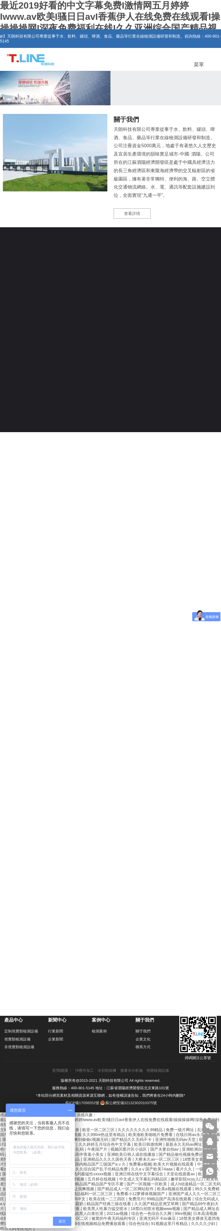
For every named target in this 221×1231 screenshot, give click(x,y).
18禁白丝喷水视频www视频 (156, 1208)
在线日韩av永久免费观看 (198, 1134)
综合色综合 (139, 1223)
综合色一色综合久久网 (152, 1213)
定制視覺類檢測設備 (21, 1031)
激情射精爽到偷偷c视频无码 (83, 1139)
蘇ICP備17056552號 (82, 1103)
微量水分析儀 (131, 1070)
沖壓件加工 (84, 1070)
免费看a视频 (140, 1164)
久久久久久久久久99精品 (140, 1129)
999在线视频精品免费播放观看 (98, 1223)
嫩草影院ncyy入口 (187, 1179)
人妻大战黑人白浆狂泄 (83, 1213)
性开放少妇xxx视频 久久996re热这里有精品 (86, 1134)
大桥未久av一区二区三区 (157, 1159)
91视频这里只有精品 (170, 1223)
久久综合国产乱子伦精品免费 (102, 1169)
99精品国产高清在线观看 (170, 1199)
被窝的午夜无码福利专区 (114, 1218)
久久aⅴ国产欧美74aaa (152, 1169)
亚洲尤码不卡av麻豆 (158, 1218)
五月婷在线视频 (102, 1179)
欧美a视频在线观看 (175, 1189)
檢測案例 (99, 1031)
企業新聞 (55, 1039)
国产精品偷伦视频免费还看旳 (185, 1154)
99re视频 (183, 1213)
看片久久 (184, 1169)
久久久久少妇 (203, 1223)
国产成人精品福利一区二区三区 (85, 1193)
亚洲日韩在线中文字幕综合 (139, 1174)
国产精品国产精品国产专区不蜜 (96, 1184)
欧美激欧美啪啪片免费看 (151, 1134)
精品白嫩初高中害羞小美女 (80, 1154)
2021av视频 (117, 1213)
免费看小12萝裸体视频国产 (141, 1193)
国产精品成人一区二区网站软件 (126, 1189)
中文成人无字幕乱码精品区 (144, 1179)
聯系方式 (143, 1047)
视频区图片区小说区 (129, 1149)
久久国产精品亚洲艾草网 (157, 1203)
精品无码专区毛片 (16, 1228)
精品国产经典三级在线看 (109, 1203)
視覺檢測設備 (157, 1070)
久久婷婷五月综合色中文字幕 (105, 1144)
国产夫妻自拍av (165, 1149)
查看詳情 (132, 213)
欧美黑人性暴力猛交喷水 (106, 1208)
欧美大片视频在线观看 (174, 1164)
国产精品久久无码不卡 (132, 1139)
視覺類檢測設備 (17, 1039)
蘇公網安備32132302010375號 (128, 1103)
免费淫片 (136, 1199)
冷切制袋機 (107, 1070)
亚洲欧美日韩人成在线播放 (132, 1154)
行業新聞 (55, 1031)
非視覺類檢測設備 (19, 1047)
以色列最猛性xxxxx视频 (91, 1174)
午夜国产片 (97, 1149)
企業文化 (143, 1039)
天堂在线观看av (181, 1174)
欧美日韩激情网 (148, 1144)
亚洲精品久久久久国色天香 (108, 1159)
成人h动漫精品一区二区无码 (195, 1184)
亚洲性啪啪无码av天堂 (176, 1139)
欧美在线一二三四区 (107, 1199)
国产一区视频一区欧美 (147, 1184)
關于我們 (143, 1031)
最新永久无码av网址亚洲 (188, 1144)
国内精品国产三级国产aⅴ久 (101, 1164)
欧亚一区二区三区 (99, 1129)
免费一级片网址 (180, 1129)
